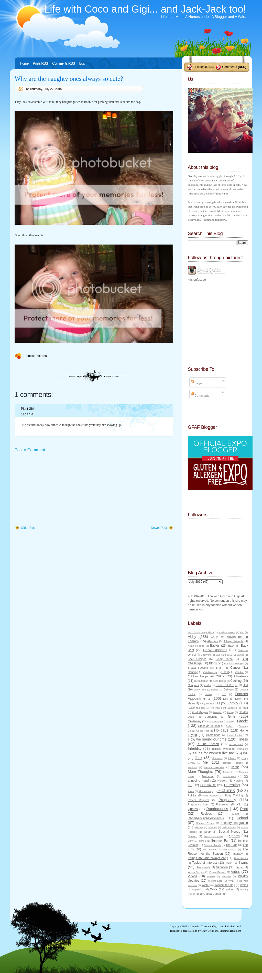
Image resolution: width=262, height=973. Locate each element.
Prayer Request (198, 800)
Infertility (195, 748)
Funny (230, 712)
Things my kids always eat (207, 858)
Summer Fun (220, 840)
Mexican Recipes (214, 767)
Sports (234, 836)
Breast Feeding (198, 667)
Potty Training (234, 795)
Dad (245, 685)
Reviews (234, 813)
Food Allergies (200, 712)
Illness (242, 739)
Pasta (191, 791)
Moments (228, 772)
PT (238, 804)
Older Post (28, 528)
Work (213, 889)
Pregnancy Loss (198, 804)
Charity (225, 672)
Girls (232, 716)
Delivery (229, 689)
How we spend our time (207, 739)
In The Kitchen (208, 744)
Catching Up (210, 672)
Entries (199, 67)
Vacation (222, 867)
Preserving (222, 804)
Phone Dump (206, 791)
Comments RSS (63, 63)
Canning (193, 672)
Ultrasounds (203, 867)
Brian (219, 667)
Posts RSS (40, 63)
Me (205, 762)
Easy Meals (206, 703)
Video (235, 872)
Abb (242, 632)
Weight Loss (215, 880)
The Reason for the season (219, 849)
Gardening (210, 716)
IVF (245, 753)
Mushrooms (229, 776)
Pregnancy (227, 800)
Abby (192, 637)
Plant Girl (27, 409)
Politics (192, 795)
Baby (231, 645)
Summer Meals (212, 845)
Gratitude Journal (209, 725)
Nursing (238, 780)
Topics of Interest (204, 862)
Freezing (217, 712)
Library (232, 758)
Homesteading (235, 735)
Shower (199, 827)
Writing (230, 889)
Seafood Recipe (205, 823)
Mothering (208, 776)
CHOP (220, 676)
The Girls (231, 844)
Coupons (193, 685)
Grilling (229, 726)
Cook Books (219, 680)
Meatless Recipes (232, 762)
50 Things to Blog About (201, 632)
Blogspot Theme (179, 930)
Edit (81, 63)
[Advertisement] (53, 489)
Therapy (237, 853)
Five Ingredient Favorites (223, 707)
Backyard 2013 (224, 654)
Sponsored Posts (213, 836)
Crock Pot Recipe (227, 685)
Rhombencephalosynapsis (206, 818)
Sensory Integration (234, 823)
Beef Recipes (197, 658)
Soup (207, 831)
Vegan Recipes (196, 872)
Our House (208, 785)
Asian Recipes (196, 645)
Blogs (213, 663)
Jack (198, 758)
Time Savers (241, 858)
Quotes (193, 809)
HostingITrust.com (230, 930)
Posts (196, 384)
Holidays (221, 730)
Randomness (217, 809)
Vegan (240, 867)
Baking (240, 654)
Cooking (236, 681)
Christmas (241, 676)
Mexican (192, 767)
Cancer (235, 667)
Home (24, 63)
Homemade (213, 734)
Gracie (242, 721)
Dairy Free (200, 689)
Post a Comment (30, 450)
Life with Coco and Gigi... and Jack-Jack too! (145, 9)
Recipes (206, 813)
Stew (190, 840)
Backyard (206, 654)
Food (245, 707)
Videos (192, 876)
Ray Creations (210, 930)
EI (218, 703)
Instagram (242, 748)
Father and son (196, 707)
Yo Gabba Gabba (210, 893)
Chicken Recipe (198, 676)
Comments (229, 67)
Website (226, 876)
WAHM (211, 876)
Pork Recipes (211, 795)
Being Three (224, 658)
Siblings (212, 827)
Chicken (239, 672)
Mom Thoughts (200, 772)
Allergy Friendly (233, 641)
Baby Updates (215, 650)
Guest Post (202, 730)
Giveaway (194, 721)
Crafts (207, 685)
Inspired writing (221, 748)
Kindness (217, 758)
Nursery (222, 780)
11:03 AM (27, 414)
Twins (243, 862)
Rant (244, 809)
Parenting (232, 785)
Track (228, 862)
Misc (235, 767)
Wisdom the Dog (224, 885)
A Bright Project (227, 632)
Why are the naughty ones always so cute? (69, 78)
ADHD (214, 637)
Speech (192, 836)
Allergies (212, 641)
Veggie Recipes (217, 872)
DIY (224, 694)
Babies (215, 645)
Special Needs (229, 831)
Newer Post (159, 528)
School (242, 818)
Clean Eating (201, 680)
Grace (229, 721)
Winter (206, 885)
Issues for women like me (213, 753)
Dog (225, 698)
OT (190, 785)
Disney (208, 694)
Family (232, 703)
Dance (215, 689)
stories (202, 840)
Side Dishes (229, 827)
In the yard (236, 744)
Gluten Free (215, 721)
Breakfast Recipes (234, 663)
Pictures (41, 356)
